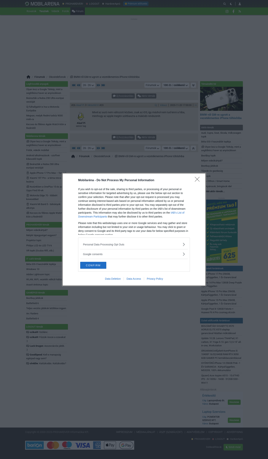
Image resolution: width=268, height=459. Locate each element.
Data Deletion (113, 279)
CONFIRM (97, 265)
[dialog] (134, 229)
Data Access (134, 279)
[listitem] (134, 244)
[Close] (198, 180)
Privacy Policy (155, 279)
